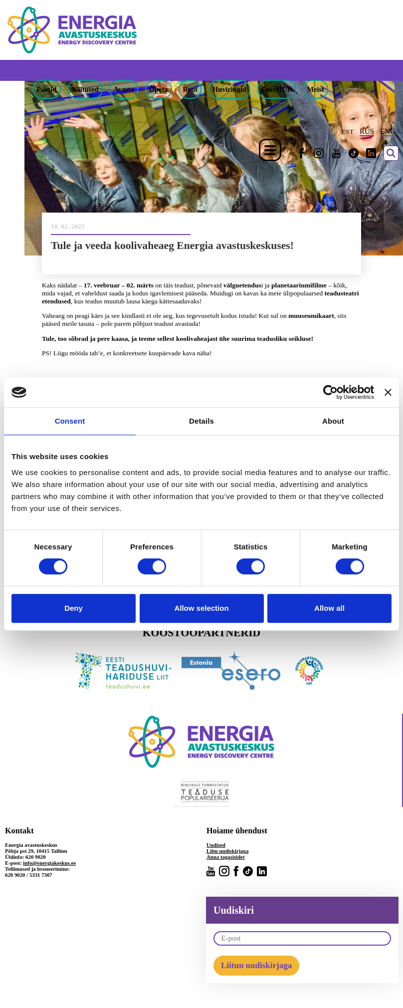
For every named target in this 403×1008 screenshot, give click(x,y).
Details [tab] (201, 421)
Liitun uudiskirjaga (256, 965)
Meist (315, 89)
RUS (367, 131)
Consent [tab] (70, 421)
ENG (388, 131)
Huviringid (229, 89)
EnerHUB (276, 89)
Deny (73, 608)
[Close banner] (388, 392)
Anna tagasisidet (225, 857)
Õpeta (158, 89)
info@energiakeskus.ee (49, 863)
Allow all (329, 608)
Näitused (84, 89)
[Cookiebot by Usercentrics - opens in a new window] (330, 392)
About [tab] (333, 421)
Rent (190, 89)
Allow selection (201, 608)
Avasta (124, 89)
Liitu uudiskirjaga (227, 851)
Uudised (215, 845)
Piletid (46, 89)
